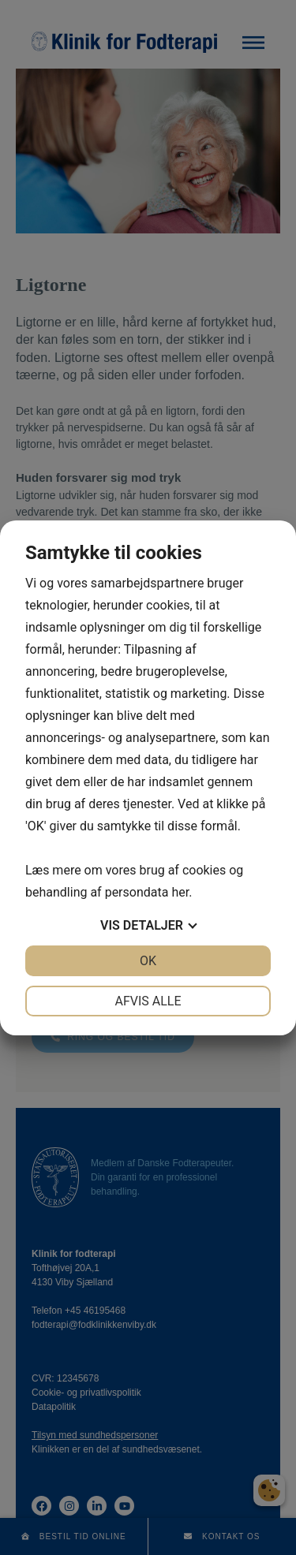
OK (148, 960)
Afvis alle (147, 1001)
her (180, 892)
